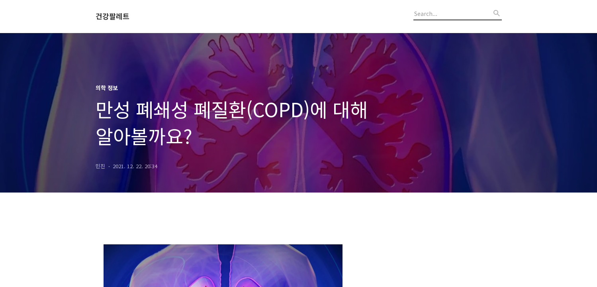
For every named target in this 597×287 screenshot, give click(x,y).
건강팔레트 (112, 16)
